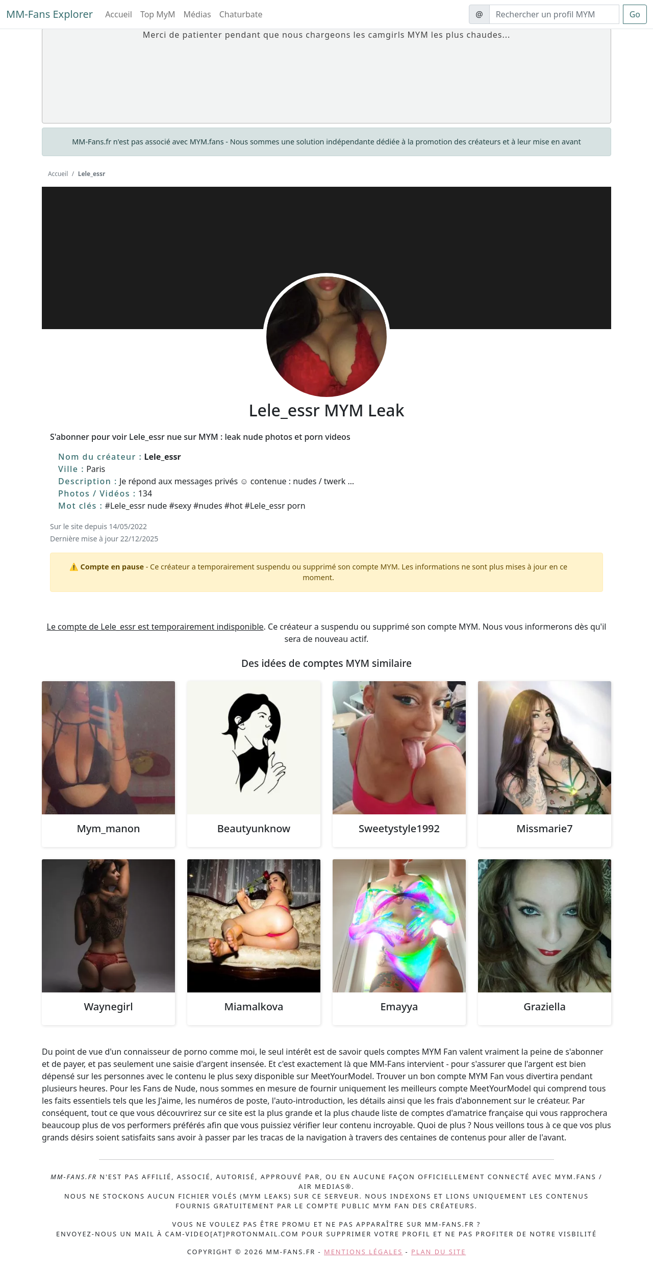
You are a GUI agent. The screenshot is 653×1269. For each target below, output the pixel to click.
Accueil (118, 14)
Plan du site (438, 1251)
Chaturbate (241, 14)
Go (635, 14)
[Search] (554, 14)
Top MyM (157, 14)
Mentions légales (363, 1251)
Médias (197, 14)
